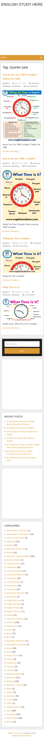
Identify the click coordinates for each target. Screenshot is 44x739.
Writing (9, 722)
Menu (3, 58)
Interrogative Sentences (16, 645)
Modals (9, 648)
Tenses (9, 700)
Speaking (6, 86)
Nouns (9, 652)
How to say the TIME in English (19, 158)
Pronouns (10, 667)
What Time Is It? (11, 287)
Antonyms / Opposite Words (18, 556)
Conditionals (11, 578)
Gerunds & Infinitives (15, 619)
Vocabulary (16, 86)
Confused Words (13, 582)
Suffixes (9, 692)
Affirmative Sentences (15, 549)
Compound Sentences (15, 575)
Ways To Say (11, 718)
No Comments (32, 86)
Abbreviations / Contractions (18, 534)
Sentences (10, 678)
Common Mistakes (14, 571)
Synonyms (10, 696)
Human (9, 630)
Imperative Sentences (15, 641)
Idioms (9, 633)
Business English (13, 560)
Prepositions (11, 663)
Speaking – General (14, 685)
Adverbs (9, 545)
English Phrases (13, 608)
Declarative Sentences (15, 593)
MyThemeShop (25, 736)
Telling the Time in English (16, 238)
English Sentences (14, 611)
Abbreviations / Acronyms (17, 531)
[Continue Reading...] (11, 151)
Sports (9, 689)
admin (7, 83)
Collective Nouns (13, 564)
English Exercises (13, 600)
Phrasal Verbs (12, 656)
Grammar (35, 83)
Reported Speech (13, 674)
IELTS (8, 637)
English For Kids (13, 604)
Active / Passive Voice (15, 538)
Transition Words (13, 707)
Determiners (11, 597)
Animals (9, 553)
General (36, 163)
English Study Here (22, 4)
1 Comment (29, 295)
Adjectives (10, 542)
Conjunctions (11, 586)
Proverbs (10, 670)
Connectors (11, 589)
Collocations (11, 567)
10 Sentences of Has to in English (20, 428)
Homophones (12, 626)
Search (22, 351)
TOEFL (9, 703)
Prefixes (9, 659)
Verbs (8, 711)
